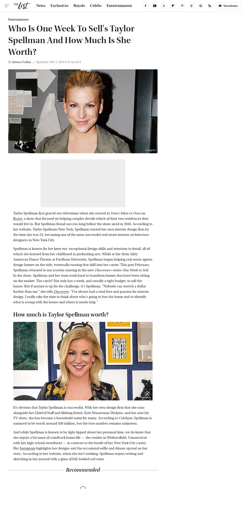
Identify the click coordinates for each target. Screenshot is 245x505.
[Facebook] (145, 6)
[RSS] (210, 6)
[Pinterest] (182, 6)
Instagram (150, 150)
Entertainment (119, 5)
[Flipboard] (173, 6)
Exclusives (60, 5)
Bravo (17, 219)
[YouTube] (155, 6)
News (41, 5)
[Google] (201, 6)
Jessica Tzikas (21, 62)
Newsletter (228, 6)
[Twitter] (164, 6)
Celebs (96, 5)
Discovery (61, 292)
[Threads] (191, 6)
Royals (79, 5)
